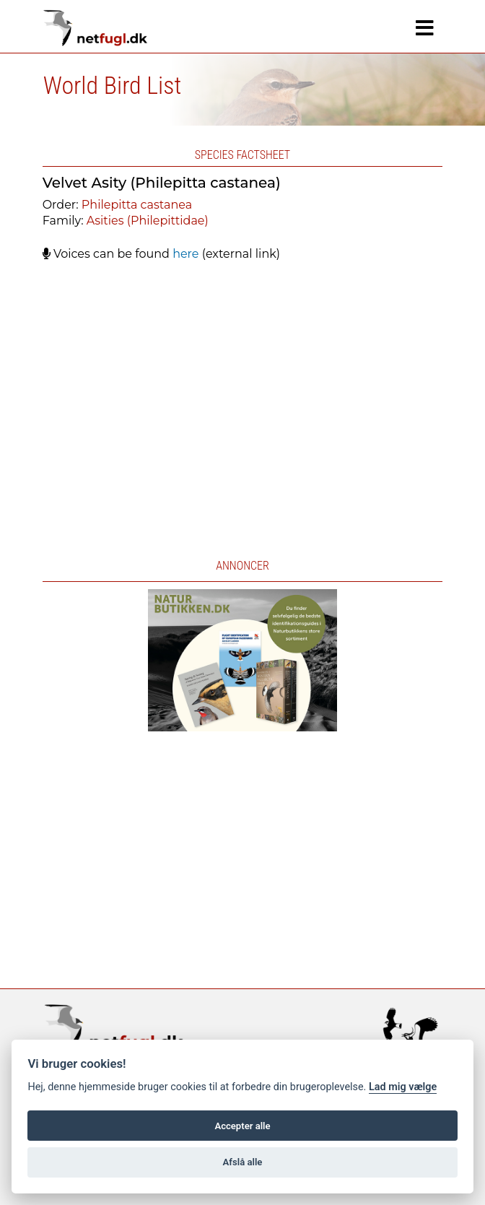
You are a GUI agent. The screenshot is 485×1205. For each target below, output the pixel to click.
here (185, 254)
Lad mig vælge (403, 1087)
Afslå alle (243, 1162)
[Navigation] (424, 28)
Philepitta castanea (137, 205)
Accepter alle (242, 1126)
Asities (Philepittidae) (148, 220)
